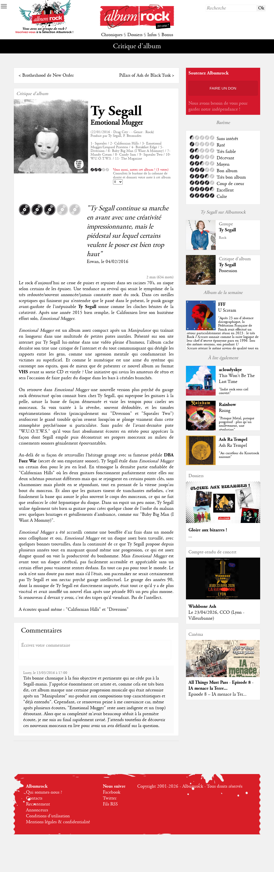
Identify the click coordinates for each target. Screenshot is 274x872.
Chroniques (111, 35)
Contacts (34, 798)
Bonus (167, 35)
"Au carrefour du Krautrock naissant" (239, 455)
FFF (222, 304)
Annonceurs (37, 810)
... (190, 536)
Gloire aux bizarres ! (207, 530)
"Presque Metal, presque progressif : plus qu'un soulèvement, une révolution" (236, 424)
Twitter (109, 798)
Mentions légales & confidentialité (58, 822)
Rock (222, 237)
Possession (228, 271)
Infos (152, 35)
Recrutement (38, 804)
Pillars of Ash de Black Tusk (145, 75)
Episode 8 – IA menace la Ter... (217, 694)
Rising (224, 411)
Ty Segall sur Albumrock (223, 212)
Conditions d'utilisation (48, 816)
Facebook (111, 792)
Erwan (93, 262)
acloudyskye (230, 370)
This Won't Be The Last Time (237, 379)
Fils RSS (110, 804)
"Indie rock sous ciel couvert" (233, 391)
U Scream (227, 310)
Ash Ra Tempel (233, 439)
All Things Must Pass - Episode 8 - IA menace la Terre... (220, 685)
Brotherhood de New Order (48, 75)
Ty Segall (116, 111)
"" (222, 337)
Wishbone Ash (202, 606)
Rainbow (227, 404)
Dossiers (134, 35)
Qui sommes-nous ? (44, 792)
